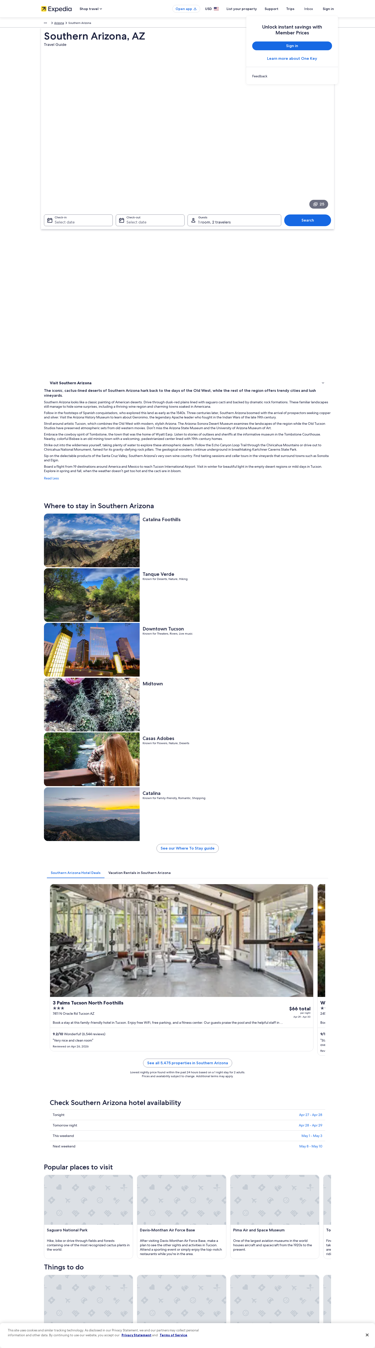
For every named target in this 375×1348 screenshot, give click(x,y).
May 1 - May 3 (312, 694)
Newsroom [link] (48, 1282)
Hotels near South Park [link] (206, 1041)
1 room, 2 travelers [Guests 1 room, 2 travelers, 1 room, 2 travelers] (214, 171)
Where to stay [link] (60, 230)
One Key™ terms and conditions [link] (213, 1275)
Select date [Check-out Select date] (135, 171)
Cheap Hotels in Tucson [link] (73, 1051)
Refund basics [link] (277, 1275)
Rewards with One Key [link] (132, 1306)
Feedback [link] (47, 1314)
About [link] (45, 1251)
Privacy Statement (136, 1335)
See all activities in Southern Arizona (223, 975)
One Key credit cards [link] (131, 1314)
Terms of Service (173, 1335)
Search (310, 169)
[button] (187, 1000)
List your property (250, 9)
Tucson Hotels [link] (66, 1032)
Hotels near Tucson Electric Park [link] (213, 1032)
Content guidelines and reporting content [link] (220, 1306)
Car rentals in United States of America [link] (142, 1290)
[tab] (147, 499)
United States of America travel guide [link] (141, 1251)
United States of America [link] (81, 24)
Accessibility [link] (200, 1290)
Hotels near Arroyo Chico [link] (74, 1069)
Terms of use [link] (200, 1267)
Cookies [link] (197, 1259)
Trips (299, 9)
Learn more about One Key (292, 58)
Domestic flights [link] (127, 1282)
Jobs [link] (44, 1259)
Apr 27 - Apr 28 (310, 673)
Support (280, 9)
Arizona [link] (107, 24)
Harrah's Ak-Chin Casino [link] (207, 1113)
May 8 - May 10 (310, 704)
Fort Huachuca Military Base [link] (70, 1132)
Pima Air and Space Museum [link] (210, 1132)
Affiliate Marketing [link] (53, 1306)
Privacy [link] (197, 1251)
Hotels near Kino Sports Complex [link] (81, 1041)
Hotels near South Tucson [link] (75, 1060)
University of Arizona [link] (64, 1104)
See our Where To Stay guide (223, 477)
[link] (292, 76)
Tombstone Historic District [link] (69, 1141)
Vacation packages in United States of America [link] (147, 1275)
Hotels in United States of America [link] (139, 1259)
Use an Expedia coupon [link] (283, 1282)
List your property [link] (52, 1267)
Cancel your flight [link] (279, 1267)
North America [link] (50, 24)
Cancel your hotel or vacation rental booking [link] (297, 1259)
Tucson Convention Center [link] (209, 1123)
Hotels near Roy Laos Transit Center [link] (215, 1069)
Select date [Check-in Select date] (62, 171)
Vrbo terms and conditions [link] (210, 1282)
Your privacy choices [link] (205, 1298)
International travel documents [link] (288, 1290)
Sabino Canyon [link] (200, 1141)
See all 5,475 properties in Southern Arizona (223, 627)
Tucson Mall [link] (58, 1123)
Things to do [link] (59, 236)
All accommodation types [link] (134, 1298)
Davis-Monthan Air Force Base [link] (71, 1113)
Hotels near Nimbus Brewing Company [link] (218, 1060)
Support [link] (273, 1251)
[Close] (367, 1335)
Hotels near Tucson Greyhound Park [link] (216, 1051)
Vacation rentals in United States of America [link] (145, 1267)
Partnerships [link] (49, 1275)
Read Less (123, 296)
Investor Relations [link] (52, 1290)
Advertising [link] (48, 1298)
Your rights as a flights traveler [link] (287, 1298)
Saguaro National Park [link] (205, 1104)
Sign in (328, 9)
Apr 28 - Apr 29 (310, 683)
